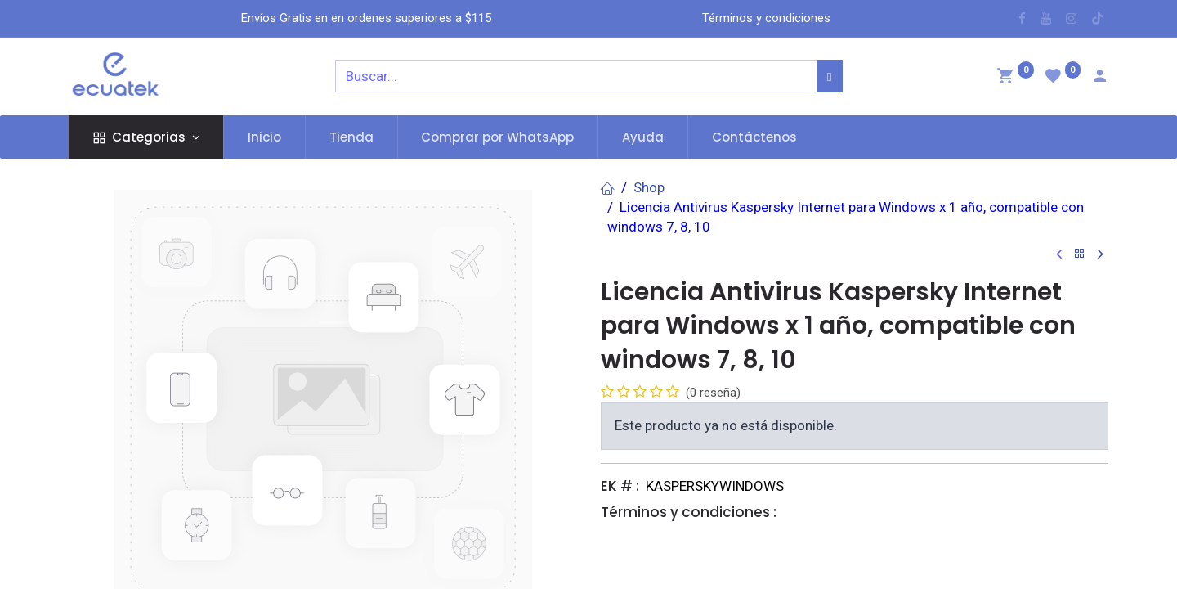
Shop (649, 187)
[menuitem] (264, 137)
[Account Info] (1099, 77)
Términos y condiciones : (688, 512)
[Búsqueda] (829, 76)
